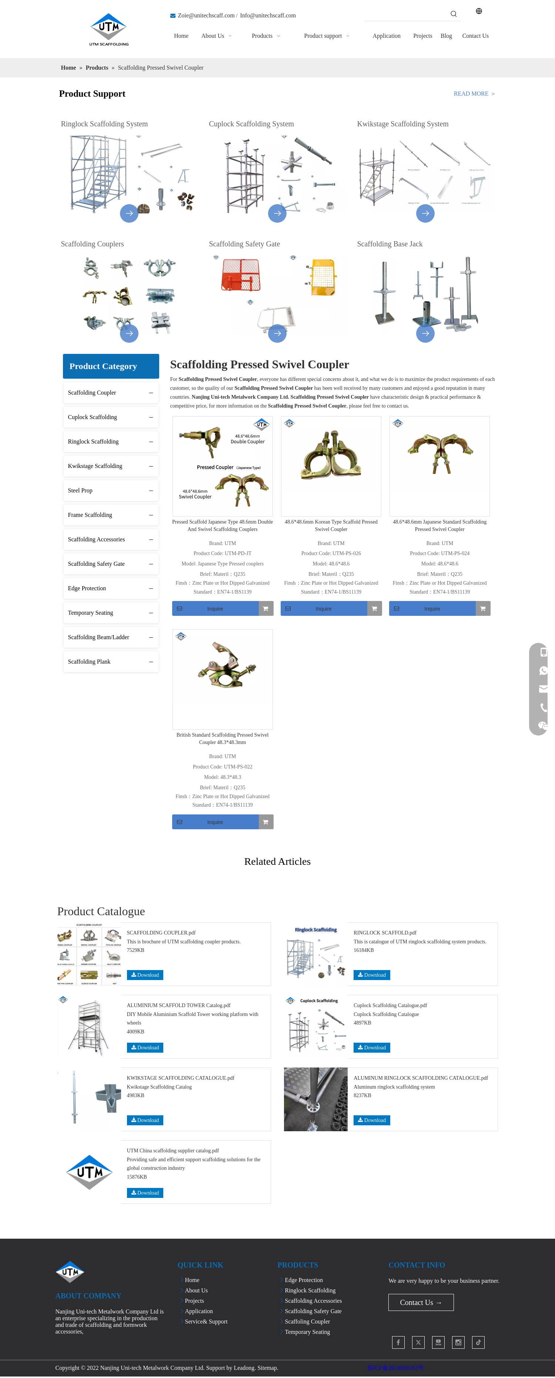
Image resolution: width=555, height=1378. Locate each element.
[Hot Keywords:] (454, 14)
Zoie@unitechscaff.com (206, 15)
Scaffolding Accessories (96, 539)
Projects (194, 1301)
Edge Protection (87, 588)
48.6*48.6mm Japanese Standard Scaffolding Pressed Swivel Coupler (440, 525)
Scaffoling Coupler (307, 1321)
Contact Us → (421, 1302)
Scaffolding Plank (89, 661)
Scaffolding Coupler (92, 392)
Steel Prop (80, 490)
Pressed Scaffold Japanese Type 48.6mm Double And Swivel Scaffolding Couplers (222, 525)
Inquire (197, 608)
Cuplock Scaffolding (92, 417)
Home (192, 1280)
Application (199, 1311)
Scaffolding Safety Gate (96, 564)
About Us (196, 1290)
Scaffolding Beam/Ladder (98, 637)
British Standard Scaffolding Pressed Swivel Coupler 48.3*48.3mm (223, 738)
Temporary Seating (90, 613)
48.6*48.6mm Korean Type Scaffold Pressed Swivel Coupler (331, 525)
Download (145, 975)
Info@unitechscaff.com (268, 15)
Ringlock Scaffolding (93, 441)
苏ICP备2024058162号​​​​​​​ (395, 1368)
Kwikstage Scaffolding (95, 466)
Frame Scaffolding (90, 515)
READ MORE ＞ (475, 93)
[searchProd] (406, 14)
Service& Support (206, 1321)
